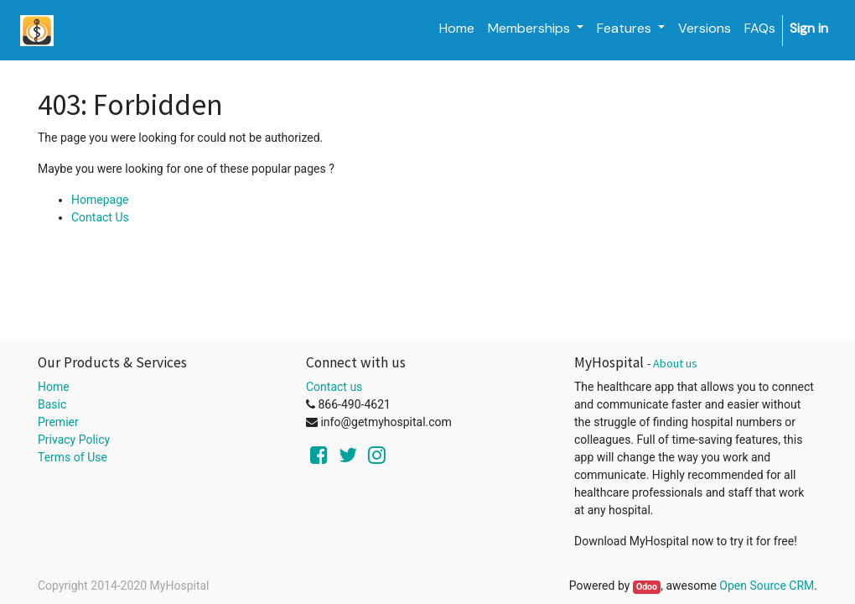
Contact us (334, 386)
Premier (58, 422)
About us (675, 363)
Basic (52, 404)
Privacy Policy (74, 439)
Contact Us (100, 217)
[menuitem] (457, 28)
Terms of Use (72, 457)
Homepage (99, 199)
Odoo (646, 586)
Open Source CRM (766, 585)
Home (54, 386)
